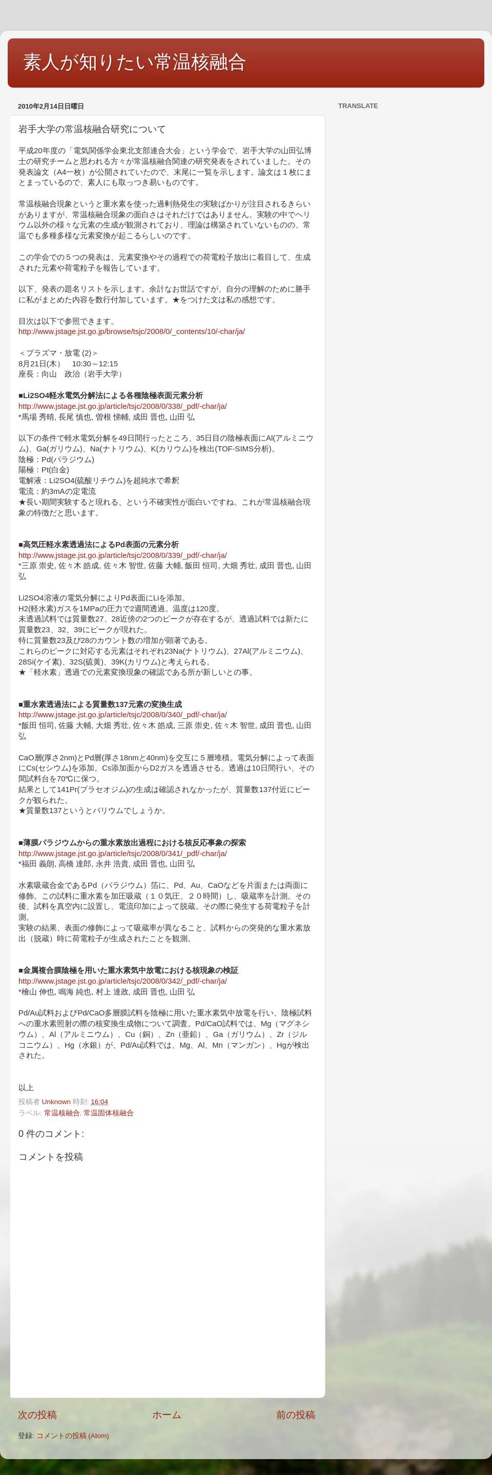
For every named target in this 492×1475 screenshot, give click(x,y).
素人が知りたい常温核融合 (135, 61)
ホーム (166, 1414)
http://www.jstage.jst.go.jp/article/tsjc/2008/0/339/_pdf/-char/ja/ (122, 555)
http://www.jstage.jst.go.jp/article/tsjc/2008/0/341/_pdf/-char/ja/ (122, 853)
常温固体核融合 (109, 1113)
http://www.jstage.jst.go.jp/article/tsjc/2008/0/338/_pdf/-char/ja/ (122, 406)
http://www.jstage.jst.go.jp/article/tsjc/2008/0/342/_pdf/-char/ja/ (122, 981)
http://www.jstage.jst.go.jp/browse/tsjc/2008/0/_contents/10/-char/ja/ (131, 331)
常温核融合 (62, 1113)
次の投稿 (37, 1414)
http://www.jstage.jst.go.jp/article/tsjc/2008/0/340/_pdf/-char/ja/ (122, 715)
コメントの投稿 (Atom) (72, 1436)
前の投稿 (295, 1414)
